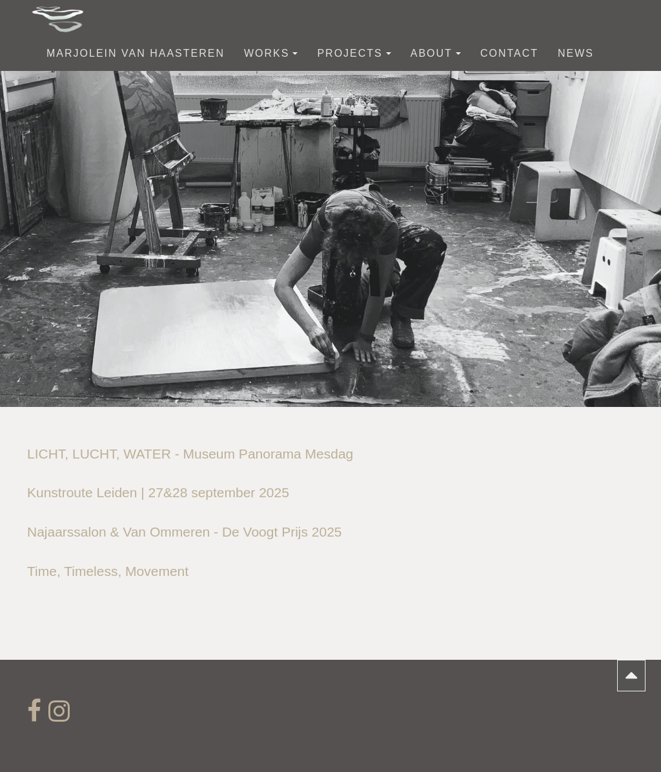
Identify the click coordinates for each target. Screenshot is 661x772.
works (271, 53)
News (576, 53)
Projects (354, 53)
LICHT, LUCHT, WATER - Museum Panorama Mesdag (190, 453)
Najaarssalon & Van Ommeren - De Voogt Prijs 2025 (184, 531)
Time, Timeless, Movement (107, 571)
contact (509, 53)
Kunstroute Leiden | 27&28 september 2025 (158, 492)
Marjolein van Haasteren (135, 53)
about (436, 53)
